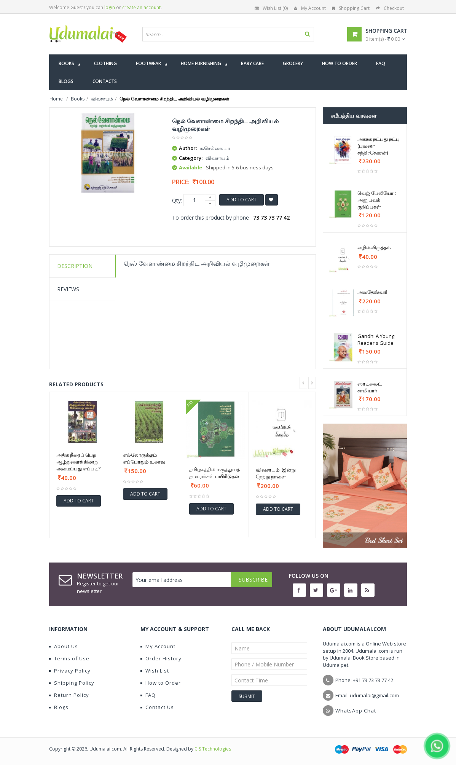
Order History (161, 658)
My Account (310, 8)
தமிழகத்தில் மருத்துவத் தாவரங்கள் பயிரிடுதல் (214, 473)
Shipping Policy (71, 682)
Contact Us (157, 707)
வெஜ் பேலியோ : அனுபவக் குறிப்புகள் (376, 200)
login (109, 7)
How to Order (160, 682)
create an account (141, 7)
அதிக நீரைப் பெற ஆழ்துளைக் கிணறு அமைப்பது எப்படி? (78, 461)
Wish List (154, 670)
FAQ (148, 695)
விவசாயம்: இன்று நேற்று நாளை (276, 473)
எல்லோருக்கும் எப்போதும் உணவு (144, 458)
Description (74, 265)
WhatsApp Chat (355, 710)
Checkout (390, 8)
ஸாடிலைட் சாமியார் (369, 387)
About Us (63, 646)
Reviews (68, 289)
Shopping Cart (351, 8)
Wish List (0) (271, 8)
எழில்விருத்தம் (374, 247)
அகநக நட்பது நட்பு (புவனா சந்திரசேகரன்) (378, 145)
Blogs (59, 707)
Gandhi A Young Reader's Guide (375, 339)
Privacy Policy (70, 670)
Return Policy (69, 695)
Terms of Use (69, 658)
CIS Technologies (213, 749)
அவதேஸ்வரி (372, 291)
